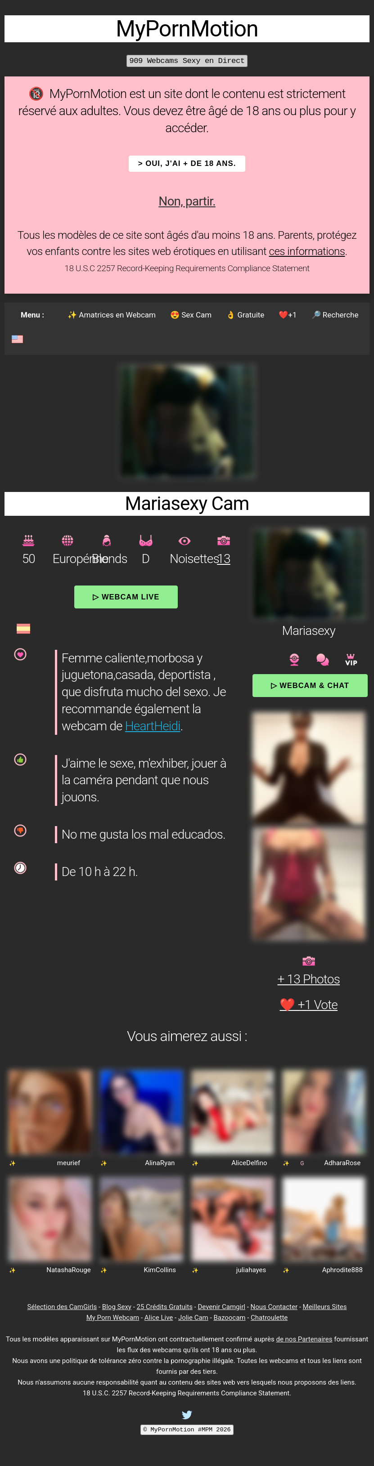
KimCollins (160, 1270)
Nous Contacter (274, 1307)
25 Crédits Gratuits (165, 1307)
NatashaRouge (68, 1270)
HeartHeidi (152, 726)
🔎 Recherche (335, 314)
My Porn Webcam (113, 1318)
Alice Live (158, 1318)
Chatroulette (269, 1318)
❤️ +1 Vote (308, 1004)
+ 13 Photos (308, 979)
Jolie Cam (193, 1318)
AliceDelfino (249, 1163)
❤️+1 (288, 314)
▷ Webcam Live (126, 597)
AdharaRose (342, 1163)
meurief (68, 1163)
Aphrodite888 (342, 1270)
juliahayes (251, 1270)
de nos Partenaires (304, 1339)
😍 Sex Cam (191, 314)
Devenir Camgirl (221, 1307)
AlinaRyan (160, 1163)
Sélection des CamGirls (62, 1307)
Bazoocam (229, 1318)
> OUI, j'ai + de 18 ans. (187, 163)
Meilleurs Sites (325, 1307)
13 (223, 558)
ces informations (307, 251)
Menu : (32, 314)
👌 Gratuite (245, 314)
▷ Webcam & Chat (310, 685)
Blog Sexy (116, 1307)
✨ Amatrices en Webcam (112, 314)
